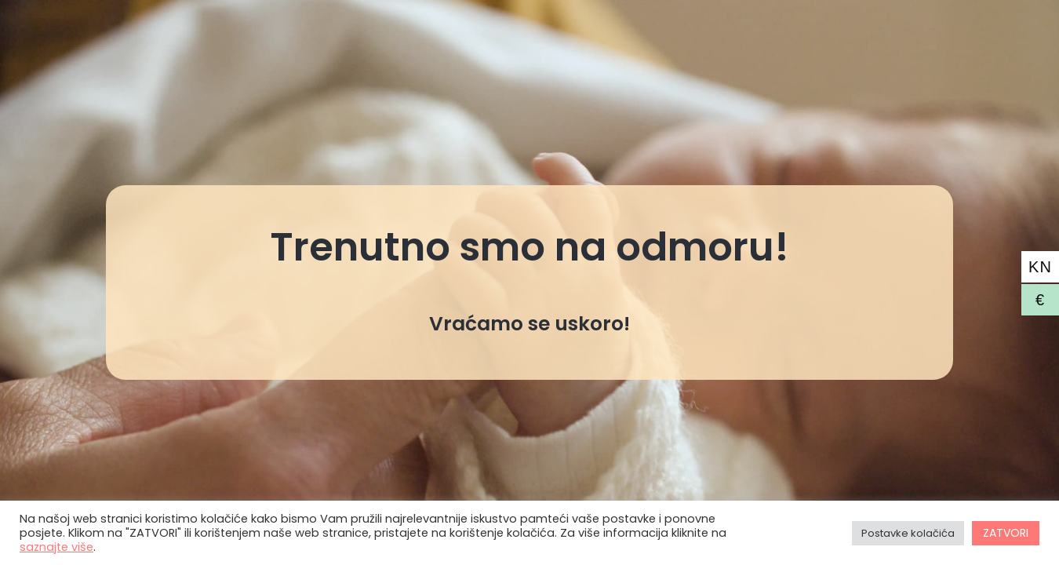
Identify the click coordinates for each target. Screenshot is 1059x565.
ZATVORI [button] (1005, 533)
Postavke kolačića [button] (908, 533)
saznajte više (56, 547)
